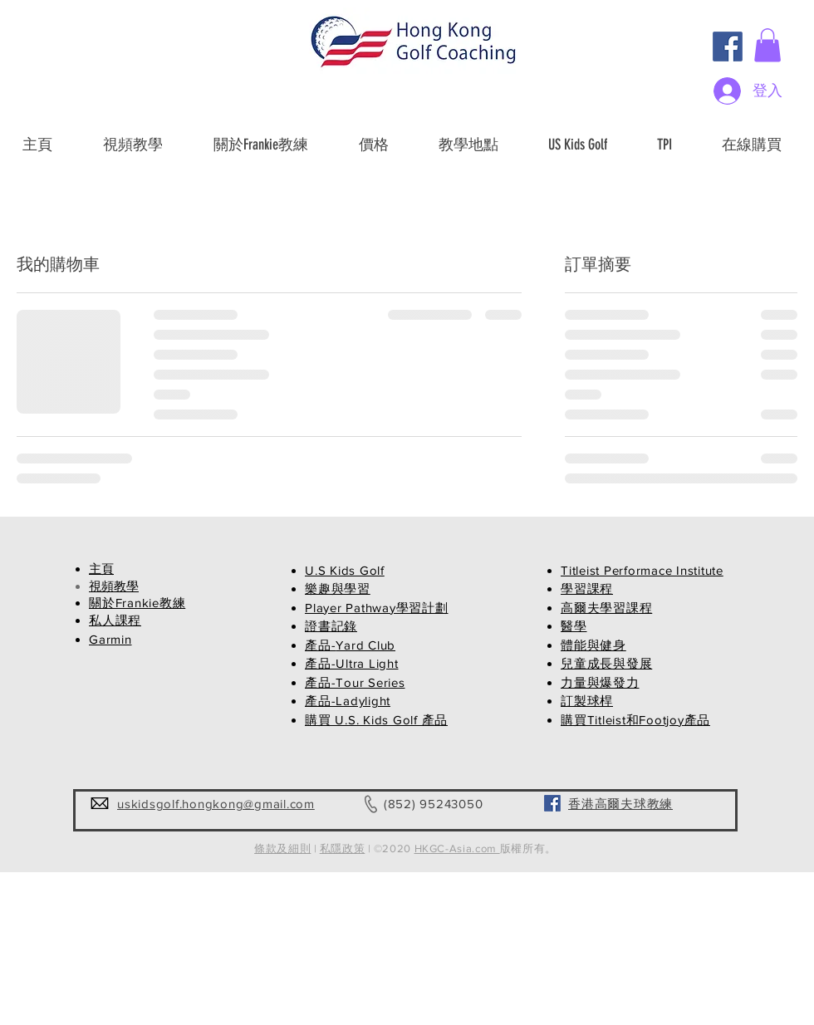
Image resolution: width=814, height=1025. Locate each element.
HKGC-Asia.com (457, 848)
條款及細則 (282, 848)
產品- (320, 645)
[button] (767, 45)
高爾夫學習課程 (606, 608)
